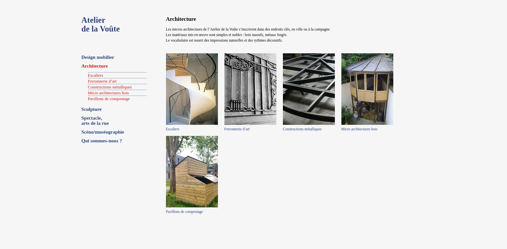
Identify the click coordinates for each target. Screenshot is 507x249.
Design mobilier (98, 57)
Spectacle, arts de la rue (95, 120)
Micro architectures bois (108, 92)
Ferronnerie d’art (102, 81)
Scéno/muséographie (103, 132)
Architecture (95, 66)
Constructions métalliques (110, 87)
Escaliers (95, 75)
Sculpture (92, 109)
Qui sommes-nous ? (102, 140)
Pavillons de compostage (109, 98)
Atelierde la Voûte (101, 24)
